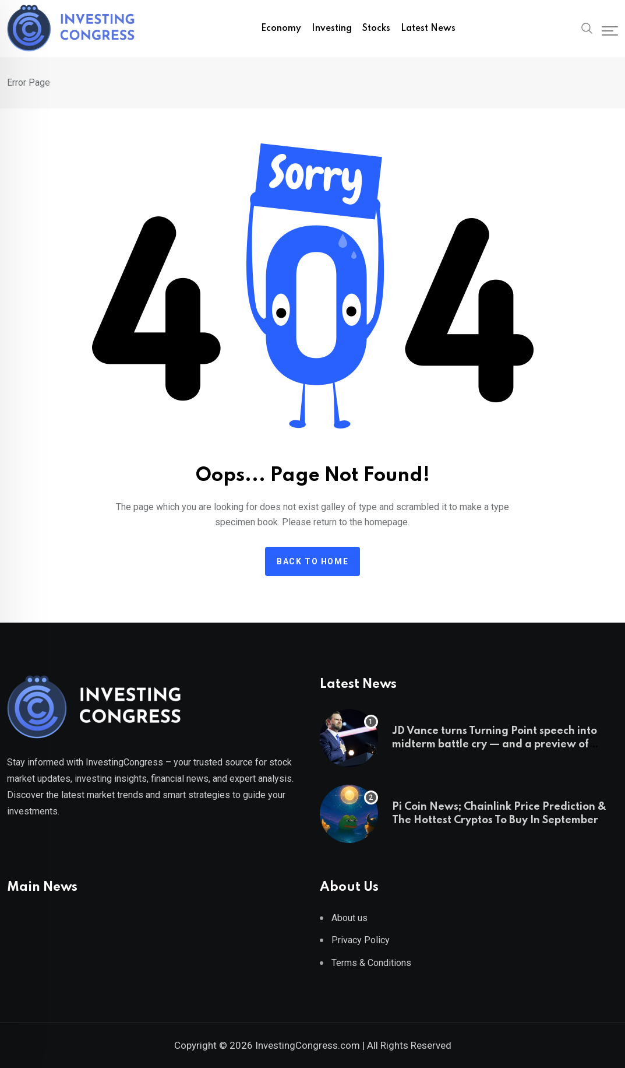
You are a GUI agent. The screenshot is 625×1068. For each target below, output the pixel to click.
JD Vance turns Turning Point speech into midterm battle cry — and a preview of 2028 (494, 744)
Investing (332, 28)
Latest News (428, 28)
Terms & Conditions (371, 962)
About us (349, 917)
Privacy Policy (360, 940)
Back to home (312, 561)
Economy (281, 28)
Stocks (376, 28)
